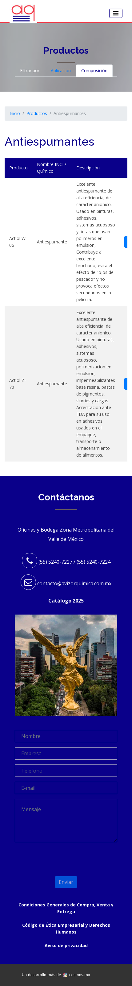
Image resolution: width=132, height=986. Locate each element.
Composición (94, 70)
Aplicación (61, 70)
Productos (36, 113)
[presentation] (51, 856)
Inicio (15, 113)
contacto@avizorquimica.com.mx (74, 583)
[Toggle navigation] (115, 13)
